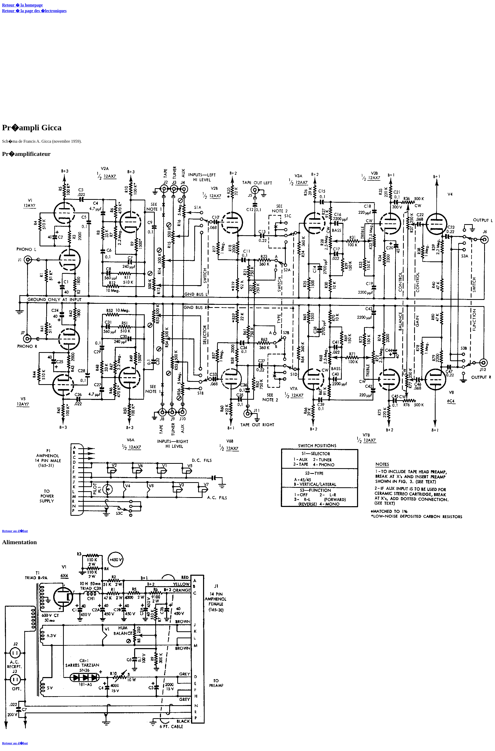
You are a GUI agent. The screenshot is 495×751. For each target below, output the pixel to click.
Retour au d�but (15, 531)
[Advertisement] (48, 66)
